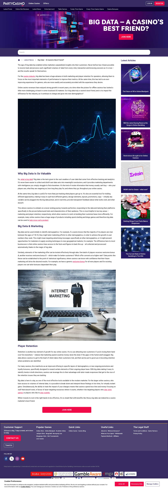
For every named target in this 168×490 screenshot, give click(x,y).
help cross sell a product (38, 220)
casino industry (29, 76)
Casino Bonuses (112, 9)
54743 (97, 466)
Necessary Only (136, 485)
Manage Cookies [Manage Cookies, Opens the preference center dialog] (152, 485)
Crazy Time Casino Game (95, 9)
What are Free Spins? (107, 433)
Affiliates (116, 436)
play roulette (45, 393)
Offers (46, 3)
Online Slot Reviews (22, 9)
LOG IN (149, 3)
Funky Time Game (77, 9)
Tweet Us (8, 445)
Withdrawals (119, 433)
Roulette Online (61, 431)
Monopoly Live (57, 433)
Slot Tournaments (53, 436)
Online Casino (34, 3)
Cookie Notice (25, 488)
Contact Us (12, 438)
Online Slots (40, 431)
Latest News (37, 9)
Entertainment (50, 9)
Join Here (126, 37)
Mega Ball (49, 433)
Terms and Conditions (140, 431)
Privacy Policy (137, 433)
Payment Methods (107, 436)
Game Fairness (153, 431)
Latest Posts (7, 9)
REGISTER (159, 3)
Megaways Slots (41, 436)
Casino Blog (82, 431)
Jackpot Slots (40, 433)
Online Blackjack (50, 431)
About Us (104, 431)
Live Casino (40, 439)
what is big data (27, 179)
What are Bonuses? (114, 431)
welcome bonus (79, 262)
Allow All (121, 485)
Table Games (62, 9)
